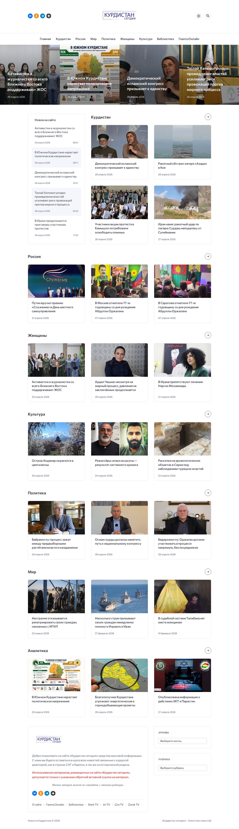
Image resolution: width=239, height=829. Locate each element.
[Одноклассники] (36, 15)
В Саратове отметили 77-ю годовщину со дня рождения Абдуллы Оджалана (178, 307)
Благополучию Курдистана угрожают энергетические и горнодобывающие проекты (115, 701)
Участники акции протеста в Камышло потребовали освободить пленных (114, 228)
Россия (34, 256)
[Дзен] (48, 15)
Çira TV (119, 804)
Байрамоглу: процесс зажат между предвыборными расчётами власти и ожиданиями (55, 543)
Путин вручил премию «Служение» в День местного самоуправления (52, 307)
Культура (36, 414)
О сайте (37, 804)
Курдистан (100, 117)
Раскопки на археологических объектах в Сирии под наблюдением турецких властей (180, 465)
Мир (32, 571)
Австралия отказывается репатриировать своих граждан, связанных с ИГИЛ (54, 622)
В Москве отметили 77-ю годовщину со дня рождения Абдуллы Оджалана (115, 307)
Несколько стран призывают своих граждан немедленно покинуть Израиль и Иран (115, 622)
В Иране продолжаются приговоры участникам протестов (50, 224)
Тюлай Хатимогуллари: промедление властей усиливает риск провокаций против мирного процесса (208, 79)
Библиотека (76, 804)
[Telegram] (42, 15)
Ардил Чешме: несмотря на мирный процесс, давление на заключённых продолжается (115, 386)
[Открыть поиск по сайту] (208, 16)
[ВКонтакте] (30, 15)
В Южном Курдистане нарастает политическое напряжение (89, 83)
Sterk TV (93, 804)
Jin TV (106, 804)
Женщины (37, 335)
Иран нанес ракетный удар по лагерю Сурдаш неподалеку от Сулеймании (180, 228)
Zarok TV (133, 804)
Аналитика (38, 650)
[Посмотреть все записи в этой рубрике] (208, 117)
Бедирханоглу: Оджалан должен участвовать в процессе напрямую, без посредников (181, 543)
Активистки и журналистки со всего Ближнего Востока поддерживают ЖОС (55, 132)
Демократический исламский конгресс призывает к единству (147, 83)
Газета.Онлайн (55, 804)
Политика (37, 492)
